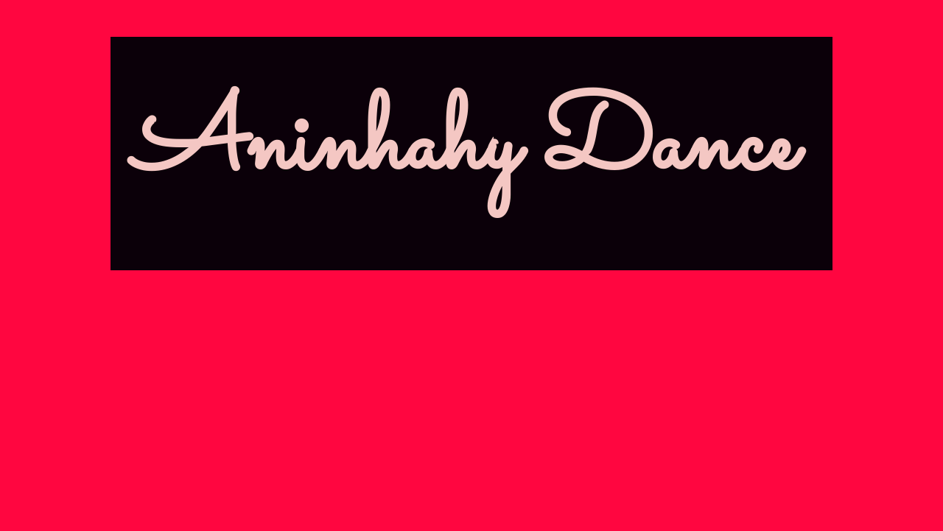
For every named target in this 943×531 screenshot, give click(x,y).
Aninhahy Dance (464, 147)
